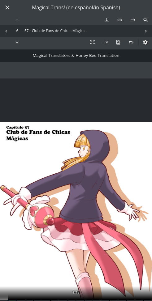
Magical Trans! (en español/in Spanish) (76, 7)
